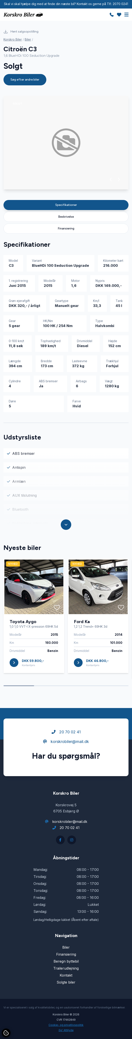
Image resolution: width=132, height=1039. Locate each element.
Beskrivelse (66, 217)
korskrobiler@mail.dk (66, 741)
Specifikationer (66, 205)
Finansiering (66, 228)
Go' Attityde (66, 1030)
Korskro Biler (12, 39)
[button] (111, 179)
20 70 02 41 (66, 732)
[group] (66, 143)
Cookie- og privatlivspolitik (66, 1025)
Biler (28, 39)
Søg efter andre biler (24, 79)
